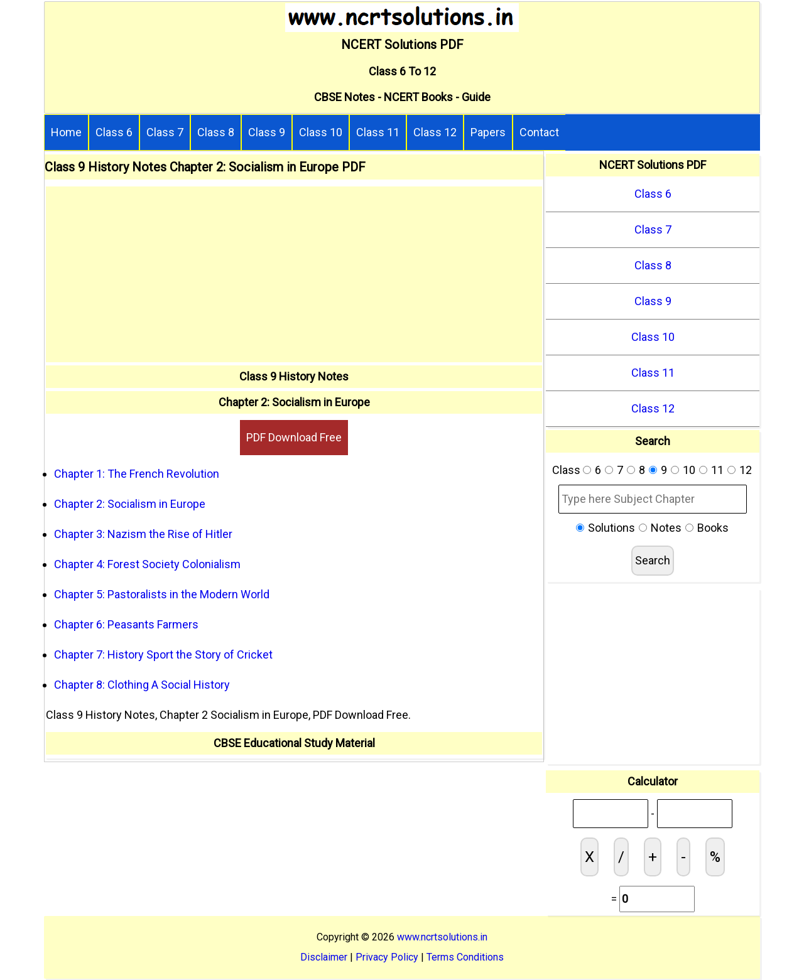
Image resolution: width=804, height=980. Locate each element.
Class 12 (435, 132)
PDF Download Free (294, 437)
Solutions (611, 527)
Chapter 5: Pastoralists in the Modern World (161, 594)
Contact (539, 132)
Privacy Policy (387, 957)
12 (745, 470)
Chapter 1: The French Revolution (136, 473)
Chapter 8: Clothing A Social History (142, 684)
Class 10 (320, 132)
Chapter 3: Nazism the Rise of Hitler (143, 534)
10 (689, 470)
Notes (666, 527)
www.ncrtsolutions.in (442, 937)
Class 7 (164, 132)
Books (713, 527)
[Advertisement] (294, 274)
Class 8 (215, 132)
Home (66, 132)
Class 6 (114, 132)
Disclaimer (323, 957)
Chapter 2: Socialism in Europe (129, 503)
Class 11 (377, 132)
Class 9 (266, 132)
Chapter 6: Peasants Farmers (126, 624)
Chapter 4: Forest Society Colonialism (147, 564)
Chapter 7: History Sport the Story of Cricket (163, 654)
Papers (488, 132)
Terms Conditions (465, 957)
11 (717, 470)
